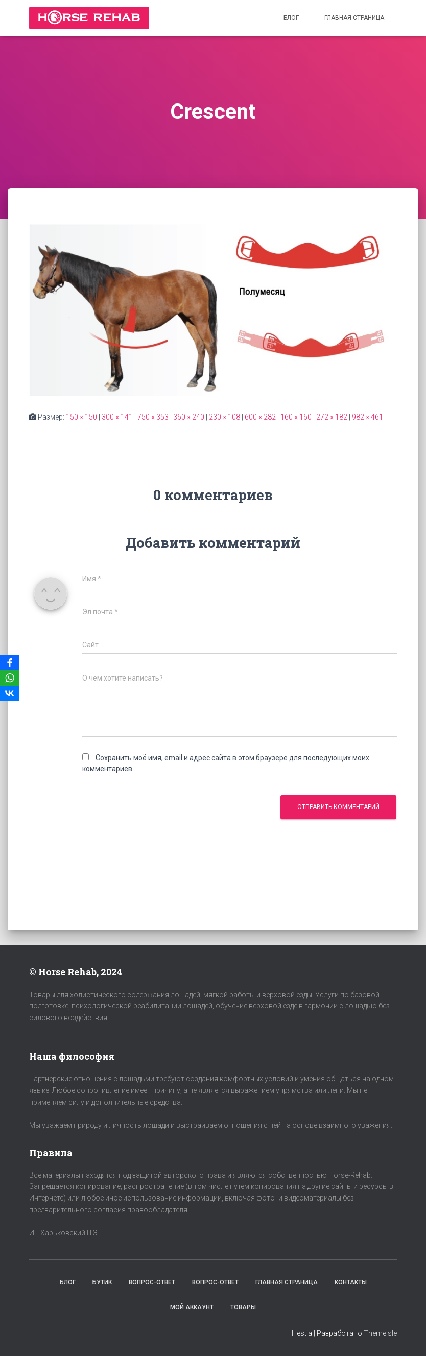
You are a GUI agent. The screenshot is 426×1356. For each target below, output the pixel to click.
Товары (243, 1307)
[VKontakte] (9, 693)
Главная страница (354, 17)
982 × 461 (367, 417)
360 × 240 (188, 417)
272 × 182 (331, 417)
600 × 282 (260, 417)
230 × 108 (224, 417)
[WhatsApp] (9, 678)
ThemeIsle (380, 1333)
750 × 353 (153, 417)
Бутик (102, 1282)
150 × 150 (81, 417)
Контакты (351, 1282)
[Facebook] (9, 662)
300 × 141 (117, 417)
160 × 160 (296, 417)
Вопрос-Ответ (152, 1282)
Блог (291, 17)
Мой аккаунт (192, 1307)
